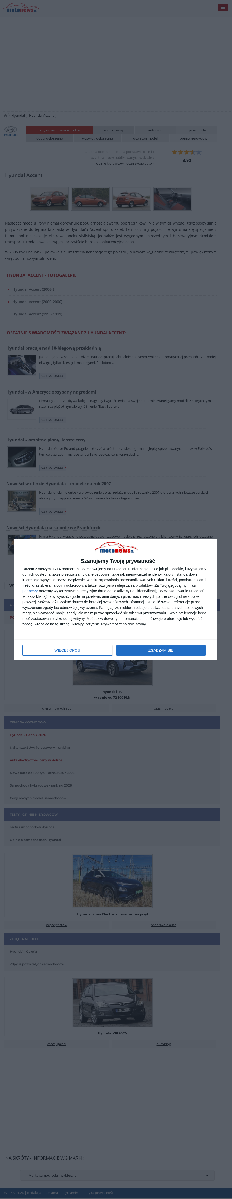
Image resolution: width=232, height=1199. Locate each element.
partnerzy (30, 591)
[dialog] (115, 599)
